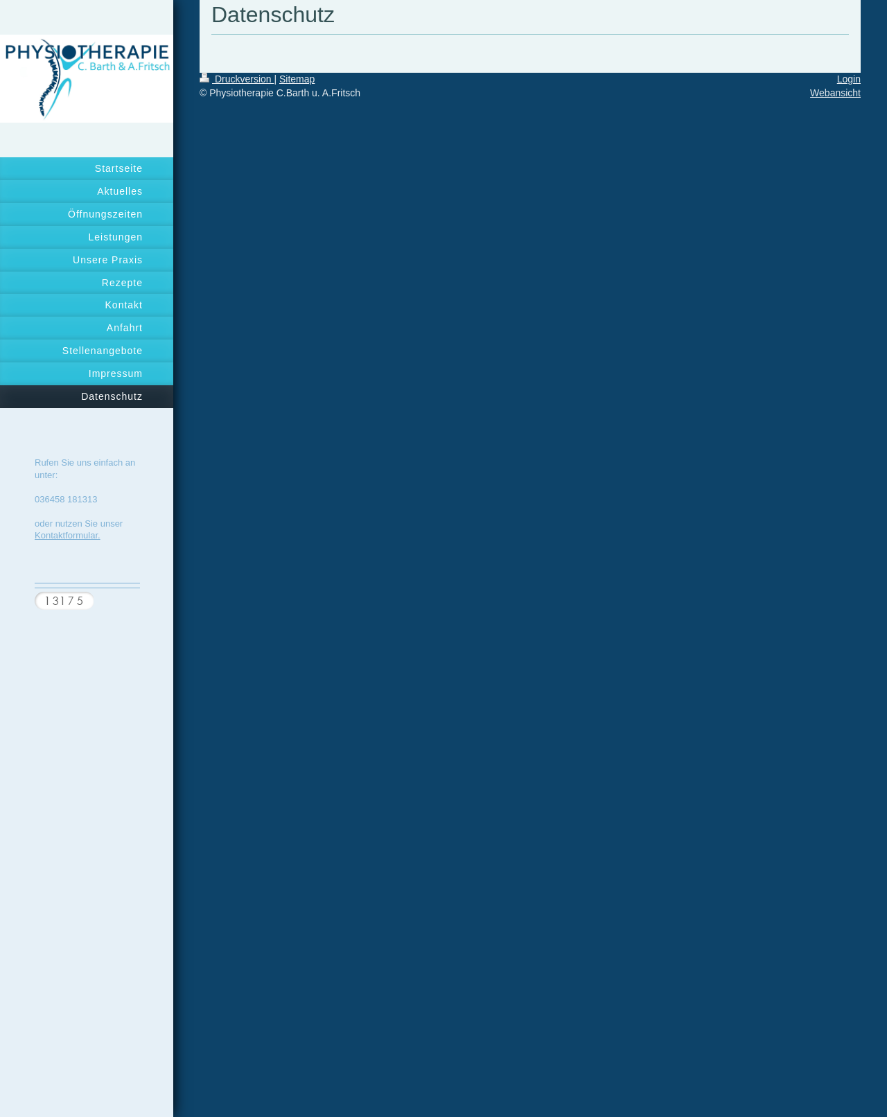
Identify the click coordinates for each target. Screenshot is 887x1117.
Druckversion (237, 79)
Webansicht (835, 92)
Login (849, 79)
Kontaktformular (66, 535)
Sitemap (297, 79)
